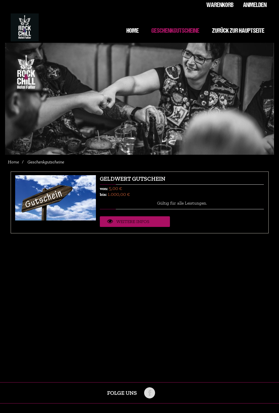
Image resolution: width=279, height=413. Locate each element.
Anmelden (254, 5)
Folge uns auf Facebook (149, 392)
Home (13, 162)
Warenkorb (219, 5)
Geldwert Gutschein (132, 178)
